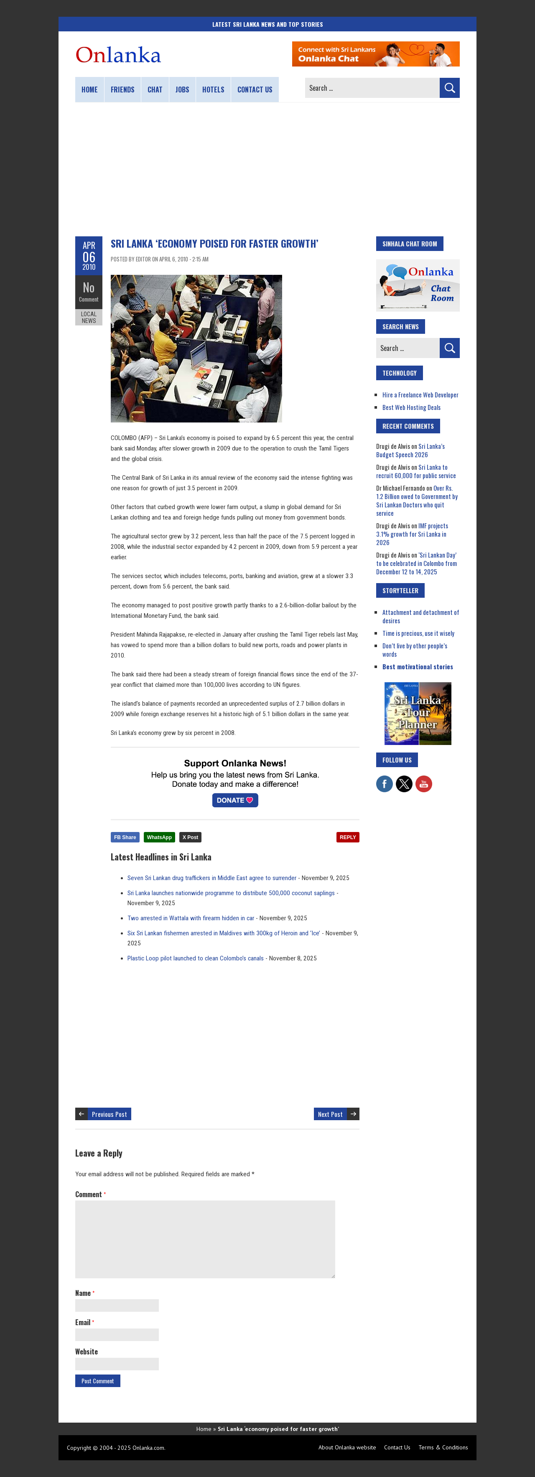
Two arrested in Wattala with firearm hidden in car (190, 918)
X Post (190, 837)
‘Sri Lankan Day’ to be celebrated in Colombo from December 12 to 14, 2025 (416, 563)
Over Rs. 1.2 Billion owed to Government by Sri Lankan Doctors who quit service (417, 500)
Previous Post (109, 1114)
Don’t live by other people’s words (414, 649)
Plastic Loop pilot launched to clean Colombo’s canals (195, 958)
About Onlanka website (347, 1447)
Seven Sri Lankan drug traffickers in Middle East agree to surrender (211, 878)
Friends (123, 89)
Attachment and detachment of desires (420, 616)
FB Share (125, 837)
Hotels (213, 89)
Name (84, 1293)
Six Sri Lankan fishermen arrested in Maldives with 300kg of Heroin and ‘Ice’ (223, 933)
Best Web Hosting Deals (411, 407)
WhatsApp (159, 837)
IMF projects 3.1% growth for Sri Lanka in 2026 (412, 534)
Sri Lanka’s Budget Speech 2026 (410, 450)
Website (86, 1351)
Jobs (182, 89)
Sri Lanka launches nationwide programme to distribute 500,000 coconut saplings (231, 893)
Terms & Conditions (443, 1447)
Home (90, 89)
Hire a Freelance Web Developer (420, 394)
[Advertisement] (267, 169)
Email (84, 1322)
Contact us (255, 89)
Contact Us (397, 1447)
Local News (89, 317)
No (89, 286)
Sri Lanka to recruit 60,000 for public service (416, 471)
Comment (89, 299)
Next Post (330, 1114)
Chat (155, 89)
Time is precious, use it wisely (418, 632)
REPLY (348, 837)
